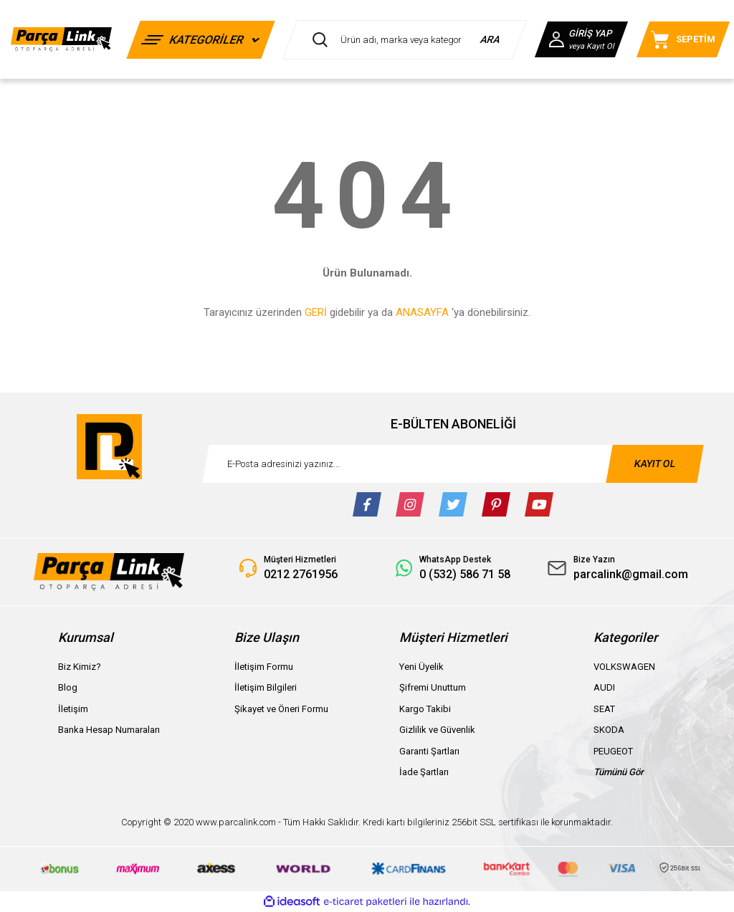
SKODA (609, 729)
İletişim (73, 709)
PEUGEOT (613, 751)
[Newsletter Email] (453, 464)
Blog (67, 687)
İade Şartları (424, 772)
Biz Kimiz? (79, 666)
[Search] (404, 40)
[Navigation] (200, 40)
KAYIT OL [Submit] (655, 463)
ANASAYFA (422, 312)
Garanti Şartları (429, 751)
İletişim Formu (263, 666)
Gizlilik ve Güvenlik (437, 729)
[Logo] (61, 39)
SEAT (604, 709)
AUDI (604, 687)
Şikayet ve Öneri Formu (281, 709)
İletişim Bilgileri (265, 687)
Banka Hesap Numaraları (109, 729)
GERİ (316, 312)
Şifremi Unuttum (432, 687)
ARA (490, 39)
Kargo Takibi (425, 709)
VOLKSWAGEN (624, 666)
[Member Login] (581, 39)
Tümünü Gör (619, 772)
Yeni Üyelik (421, 666)
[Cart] (683, 39)
